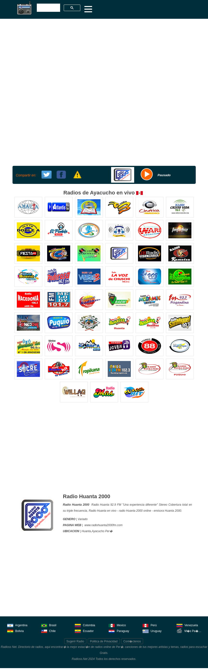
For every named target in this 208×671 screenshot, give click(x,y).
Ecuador (84, 630)
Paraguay (119, 630)
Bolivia (15, 630)
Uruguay (152, 630)
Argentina (17, 625)
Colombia (85, 625)
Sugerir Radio (75, 641)
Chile (48, 630)
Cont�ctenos (132, 641)
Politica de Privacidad (104, 641)
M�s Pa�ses (189, 630)
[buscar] (48, 8)
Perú (150, 625)
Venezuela (187, 625)
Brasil (48, 625)
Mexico (117, 625)
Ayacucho (98, 531)
